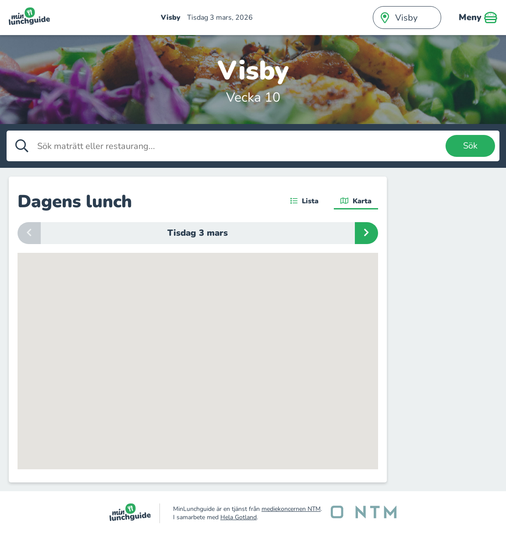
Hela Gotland (238, 517)
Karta (356, 201)
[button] (238, 409)
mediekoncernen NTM (291, 509)
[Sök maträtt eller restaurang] (239, 146)
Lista (304, 201)
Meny (478, 17)
